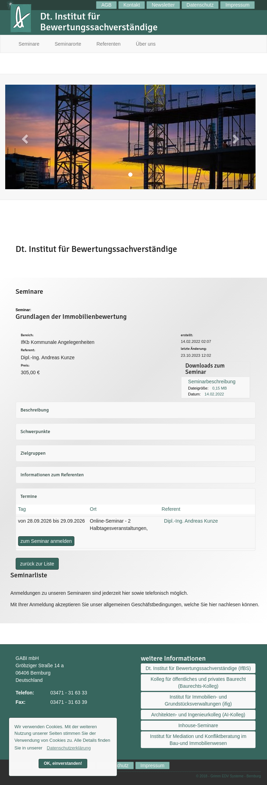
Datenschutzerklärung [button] (69, 748)
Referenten (109, 44)
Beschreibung (35, 410)
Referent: (28, 350)
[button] (24, 137)
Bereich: (27, 335)
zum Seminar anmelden (46, 541)
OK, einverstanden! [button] (63, 763)
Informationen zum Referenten (52, 475)
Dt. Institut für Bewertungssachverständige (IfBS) (198, 668)
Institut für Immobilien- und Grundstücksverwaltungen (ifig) (198, 700)
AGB (106, 5)
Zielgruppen (33, 453)
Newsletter (163, 5)
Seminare (28, 44)
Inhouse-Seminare (198, 725)
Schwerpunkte (35, 431)
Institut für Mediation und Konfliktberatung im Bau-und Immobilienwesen (198, 739)
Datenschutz (200, 5)
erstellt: (187, 335)
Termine (29, 496)
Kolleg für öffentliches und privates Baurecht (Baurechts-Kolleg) (198, 682)
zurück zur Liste (37, 564)
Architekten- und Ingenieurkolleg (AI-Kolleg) (198, 714)
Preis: (25, 366)
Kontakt (131, 5)
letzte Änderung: (194, 349)
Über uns (146, 44)
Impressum (237, 5)
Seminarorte (68, 44)
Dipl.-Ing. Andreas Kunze (191, 521)
